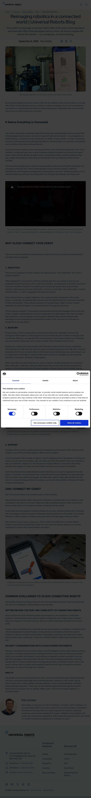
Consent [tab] (15, 380)
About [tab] (75, 380)
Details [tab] (45, 380)
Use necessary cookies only (45, 423)
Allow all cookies (74, 423)
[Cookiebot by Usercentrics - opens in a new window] (78, 374)
